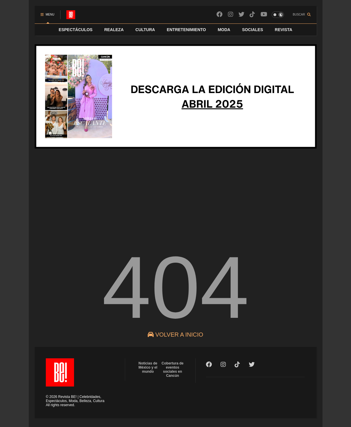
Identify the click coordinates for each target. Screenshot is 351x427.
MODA (224, 29)
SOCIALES (252, 29)
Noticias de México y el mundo (148, 367)
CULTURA (145, 29)
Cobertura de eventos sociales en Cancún (173, 369)
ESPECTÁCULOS (76, 29)
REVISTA (284, 29)
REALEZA (114, 29)
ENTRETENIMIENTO (186, 29)
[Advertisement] (176, 193)
